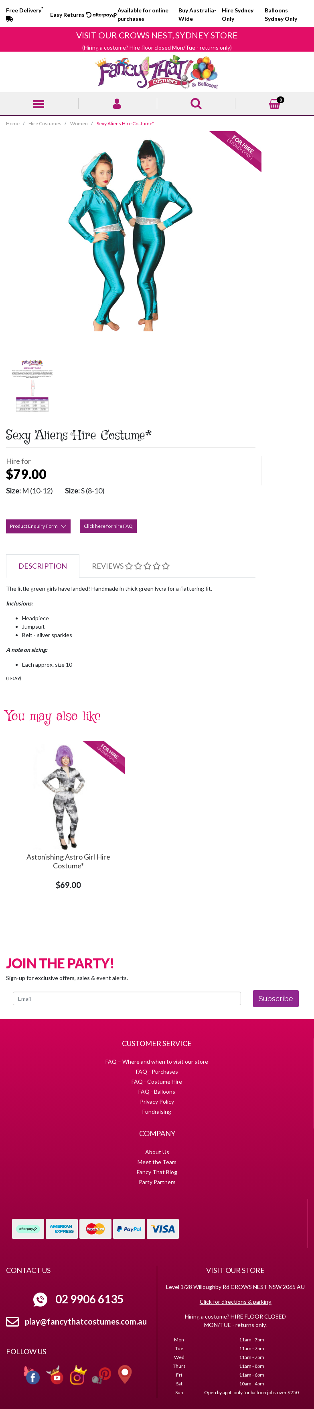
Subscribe (276, 998)
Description (42, 565)
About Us (157, 1151)
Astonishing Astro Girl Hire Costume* (68, 861)
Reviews (131, 565)
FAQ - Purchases (157, 1071)
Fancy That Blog (157, 1171)
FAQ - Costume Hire (157, 1081)
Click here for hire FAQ (108, 526)
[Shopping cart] (275, 102)
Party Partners (157, 1182)
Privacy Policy (157, 1101)
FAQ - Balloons (156, 1091)
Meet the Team (157, 1161)
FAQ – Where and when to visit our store (156, 1061)
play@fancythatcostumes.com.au (86, 1321)
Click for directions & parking (235, 1301)
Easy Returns (70, 14)
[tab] (42, 566)
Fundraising (156, 1111)
